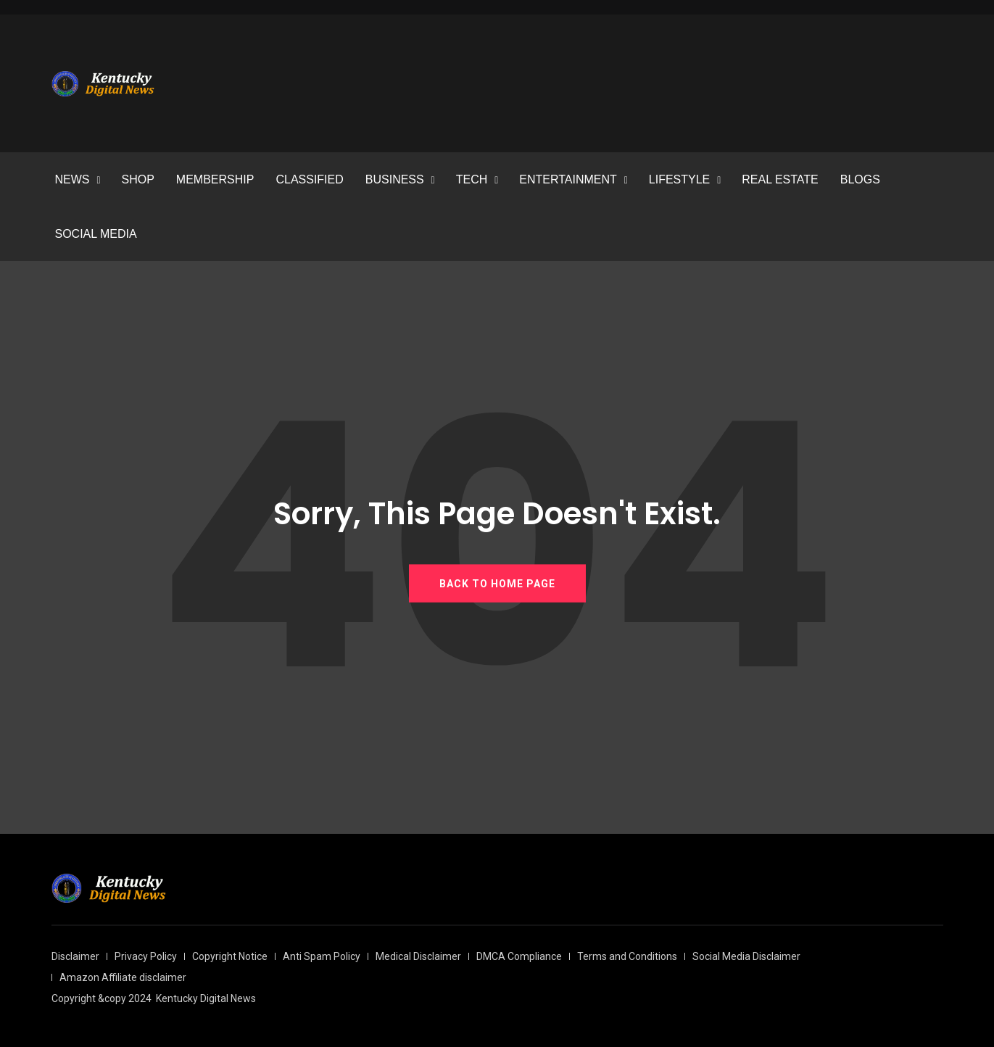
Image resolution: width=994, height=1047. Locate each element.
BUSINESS (394, 179)
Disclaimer (75, 956)
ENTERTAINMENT (568, 179)
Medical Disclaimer (418, 956)
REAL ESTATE (780, 179)
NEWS (72, 179)
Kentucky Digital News (206, 998)
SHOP (138, 179)
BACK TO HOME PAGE (497, 583)
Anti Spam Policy (321, 956)
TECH (472, 179)
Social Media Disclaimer (746, 956)
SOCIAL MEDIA (96, 234)
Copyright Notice (230, 956)
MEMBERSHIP (215, 179)
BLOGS (860, 179)
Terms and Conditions (627, 956)
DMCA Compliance (519, 956)
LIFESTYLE (679, 179)
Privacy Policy (146, 956)
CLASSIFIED (309, 179)
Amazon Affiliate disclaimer (122, 977)
